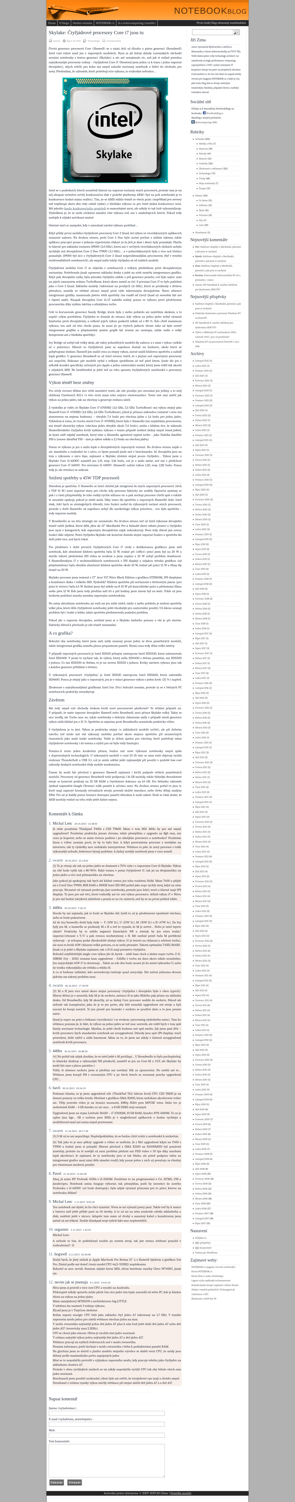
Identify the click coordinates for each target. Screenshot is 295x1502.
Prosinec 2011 (201, 975)
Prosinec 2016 (202, 683)
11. (51, 1254)
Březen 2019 (201, 564)
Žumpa (202, 188)
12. (51, 1282)
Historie (203, 158)
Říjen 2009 (200, 1104)
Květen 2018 (201, 608)
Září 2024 (199, 375)
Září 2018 (199, 589)
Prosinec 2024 (202, 370)
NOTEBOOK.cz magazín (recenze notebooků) (213, 1267)
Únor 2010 (200, 1084)
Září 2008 (199, 1169)
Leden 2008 (201, 1208)
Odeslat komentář (57, 1489)
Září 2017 (199, 643)
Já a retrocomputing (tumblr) (137, 23)
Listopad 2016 (202, 688)
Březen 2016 (201, 727)
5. (50, 1051)
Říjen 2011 (200, 985)
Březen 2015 (201, 782)
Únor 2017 (200, 673)
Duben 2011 (200, 1015)
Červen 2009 (201, 1124)
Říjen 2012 (200, 926)
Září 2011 (199, 990)
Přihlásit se (200, 1238)
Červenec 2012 (202, 941)
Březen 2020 (201, 519)
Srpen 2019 (200, 549)
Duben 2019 (201, 559)
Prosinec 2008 (202, 1154)
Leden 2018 (200, 628)
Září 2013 (199, 871)
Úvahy (202, 178)
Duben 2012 (201, 955)
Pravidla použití (181, 1499)
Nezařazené (201, 232)
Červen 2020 (201, 504)
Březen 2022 (201, 425)
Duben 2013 (201, 896)
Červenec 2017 (202, 653)
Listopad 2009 (202, 1099)
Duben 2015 (201, 777)
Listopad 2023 (202, 390)
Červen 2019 (201, 554)
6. (50, 1088)
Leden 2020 (201, 529)
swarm (58, 860)
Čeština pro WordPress (206, 1252)
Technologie (93, 40)
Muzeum (203, 148)
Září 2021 (199, 445)
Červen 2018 (201, 603)
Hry (201, 220)
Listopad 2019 (202, 539)
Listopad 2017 (202, 633)
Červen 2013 (201, 886)
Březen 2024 (201, 385)
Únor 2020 (200, 524)
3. (50, 908)
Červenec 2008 (202, 1179)
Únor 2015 (200, 787)
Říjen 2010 (200, 1045)
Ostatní (198, 195)
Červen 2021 (201, 460)
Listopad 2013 (201, 861)
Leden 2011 (200, 1030)
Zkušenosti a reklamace (210, 168)
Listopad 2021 (202, 440)
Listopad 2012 (202, 921)
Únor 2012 (200, 965)
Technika (199, 139)
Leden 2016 (200, 737)
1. (50, 823)
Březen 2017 (201, 668)
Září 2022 (199, 410)
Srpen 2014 (200, 817)
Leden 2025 (200, 366)
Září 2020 (199, 494)
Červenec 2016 (202, 707)
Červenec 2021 (202, 455)
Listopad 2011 (201, 980)
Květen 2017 (201, 658)
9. (50, 1201)
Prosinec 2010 (202, 1035)
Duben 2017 (201, 663)
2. (50, 860)
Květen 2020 (201, 509)
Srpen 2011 (200, 995)
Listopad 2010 (202, 1040)
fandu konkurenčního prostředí (85, 208)
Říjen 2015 (200, 752)
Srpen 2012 (200, 936)
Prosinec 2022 (202, 400)
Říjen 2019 (200, 544)
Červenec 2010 (202, 1060)
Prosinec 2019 (202, 534)
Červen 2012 (201, 945)
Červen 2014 (201, 826)
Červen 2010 (201, 1064)
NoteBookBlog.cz (213, 113)
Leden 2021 (200, 475)
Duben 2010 (201, 1074)
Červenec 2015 (202, 762)
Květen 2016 (201, 717)
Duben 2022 (201, 420)
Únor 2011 (200, 1025)
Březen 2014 (201, 841)
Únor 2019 (200, 569)
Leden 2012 (200, 970)
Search (237, 32)
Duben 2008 (201, 1193)
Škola (201, 210)
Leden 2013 (200, 911)
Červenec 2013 (202, 881)
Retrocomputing (201, 122)
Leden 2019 (200, 574)
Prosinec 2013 (202, 856)
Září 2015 (199, 757)
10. (51, 1229)
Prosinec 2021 (202, 435)
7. (50, 1131)
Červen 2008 (201, 1183)
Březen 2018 (201, 618)
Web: (52, 1430)
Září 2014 (199, 812)
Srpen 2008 (200, 1173)
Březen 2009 (201, 1139)
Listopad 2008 (202, 1159)
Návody (202, 153)
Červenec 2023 (202, 395)
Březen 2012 (201, 960)
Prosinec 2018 (202, 579)
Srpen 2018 (200, 594)
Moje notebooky (207, 183)
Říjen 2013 (200, 866)
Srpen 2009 (200, 1114)
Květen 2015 (201, 772)
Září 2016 (199, 698)
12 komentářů (114, 40)
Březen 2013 (201, 901)
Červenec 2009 (202, 1119)
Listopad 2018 (202, 584)
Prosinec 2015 (202, 742)
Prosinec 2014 (202, 797)
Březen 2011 (201, 1020)
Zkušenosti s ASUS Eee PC (204, 1298)
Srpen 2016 (200, 703)
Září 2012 (199, 931)
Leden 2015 (200, 792)
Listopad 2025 (202, 360)
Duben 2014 (201, 836)
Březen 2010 (201, 1079)
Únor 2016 (200, 732)
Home (52, 23)
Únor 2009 (200, 1144)
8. (50, 1173)
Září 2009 (199, 1109)
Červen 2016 (201, 713)
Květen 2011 (201, 1010)
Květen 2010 (201, 1069)
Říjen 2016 (200, 693)
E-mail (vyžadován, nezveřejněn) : (71, 1419)
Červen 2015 (201, 767)
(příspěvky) (203, 1242)
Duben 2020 (201, 514)
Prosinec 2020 (202, 479)
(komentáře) (203, 1248)
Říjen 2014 (200, 807)
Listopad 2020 (202, 485)
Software (203, 205)
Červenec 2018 (202, 598)
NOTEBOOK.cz (105, 23)
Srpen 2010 (200, 1055)
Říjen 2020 (200, 489)
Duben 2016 (201, 722)
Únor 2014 (200, 846)
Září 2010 (199, 1050)
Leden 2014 (200, 851)
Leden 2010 (200, 1089)
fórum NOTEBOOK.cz (201, 1271)
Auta (201, 225)
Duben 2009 (201, 1134)
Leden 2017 (200, 678)
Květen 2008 (201, 1188)
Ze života (203, 200)
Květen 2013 (201, 891)
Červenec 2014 (202, 822)
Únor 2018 (200, 623)
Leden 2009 (201, 1149)
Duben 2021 (201, 470)
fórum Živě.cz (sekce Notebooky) (207, 1276)
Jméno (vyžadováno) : (63, 1408)
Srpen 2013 (200, 876)
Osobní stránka (82, 23)
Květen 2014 (201, 832)
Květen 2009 (201, 1129)
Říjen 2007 (200, 1223)
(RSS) (214, 122)
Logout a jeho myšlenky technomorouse (210, 1280)
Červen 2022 (201, 415)
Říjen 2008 (200, 1164)
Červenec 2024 (202, 380)
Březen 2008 (201, 1198)
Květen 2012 (201, 951)
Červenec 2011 (202, 1000)
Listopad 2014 (202, 802)
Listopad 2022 (202, 405)
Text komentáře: (59, 1441)
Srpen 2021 (200, 450)
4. (50, 985)
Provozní (203, 215)
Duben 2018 (201, 613)
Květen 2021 (201, 465)
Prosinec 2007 (202, 1213)
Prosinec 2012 (202, 916)
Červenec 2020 (202, 499)
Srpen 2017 (200, 648)
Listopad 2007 (202, 1218)
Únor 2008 (200, 1203)
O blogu (64, 23)
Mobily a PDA (205, 143)
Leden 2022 (200, 430)
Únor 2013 (200, 906)
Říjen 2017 (200, 638)
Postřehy (203, 163)
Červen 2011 (201, 1005)
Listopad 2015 (202, 747)
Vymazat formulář (75, 1489)
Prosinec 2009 (202, 1094)
